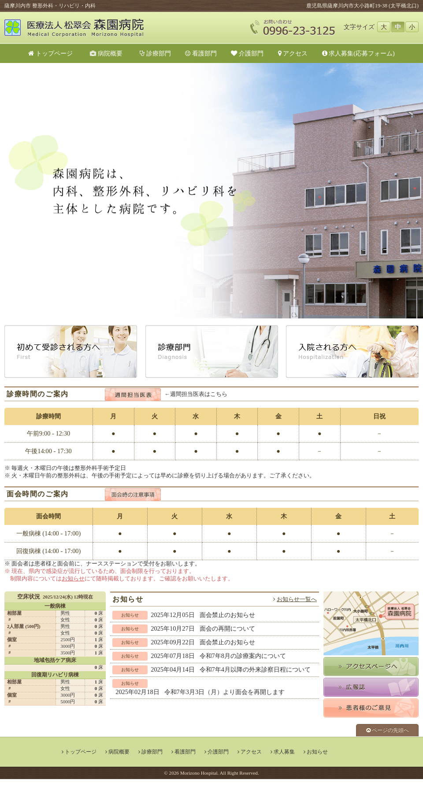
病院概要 (109, 53)
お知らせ (73, 579)
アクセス (293, 53)
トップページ (50, 53)
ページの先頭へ (387, 730)
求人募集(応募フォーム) (358, 53)
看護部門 (201, 53)
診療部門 (155, 53)
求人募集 (284, 752)
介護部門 (247, 53)
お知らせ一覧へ (297, 599)
